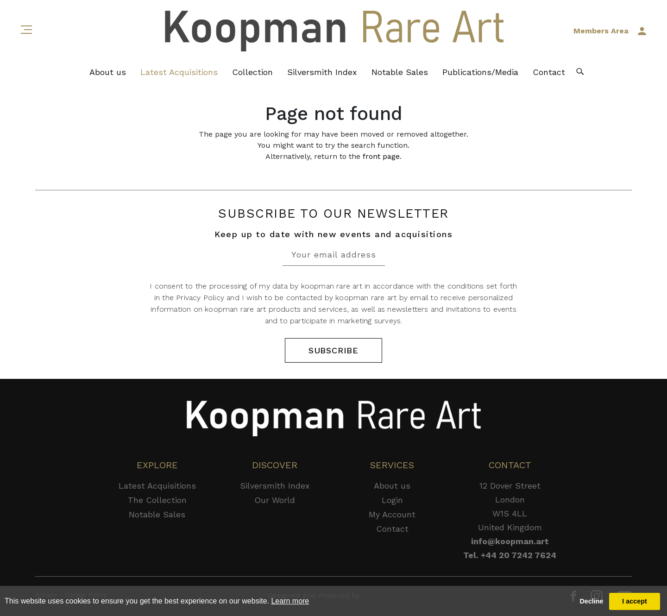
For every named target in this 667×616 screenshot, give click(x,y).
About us (107, 72)
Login (392, 500)
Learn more (290, 601)
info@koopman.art (510, 541)
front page (381, 156)
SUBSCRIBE (333, 350)
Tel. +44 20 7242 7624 (509, 555)
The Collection (157, 500)
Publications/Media (480, 72)
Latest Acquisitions (179, 72)
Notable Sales (399, 72)
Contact (549, 72)
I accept (634, 601)
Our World (274, 500)
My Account (392, 514)
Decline (591, 601)
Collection (252, 72)
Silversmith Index (322, 72)
